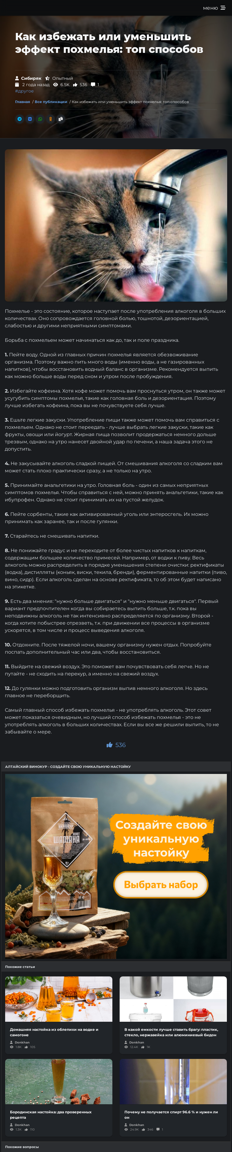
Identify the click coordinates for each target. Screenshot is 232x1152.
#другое (24, 91)
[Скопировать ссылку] (60, 119)
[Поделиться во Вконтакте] (29, 119)
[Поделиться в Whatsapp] (40, 119)
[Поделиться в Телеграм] (19, 119)
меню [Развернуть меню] (214, 8)
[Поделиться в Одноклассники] (50, 119)
